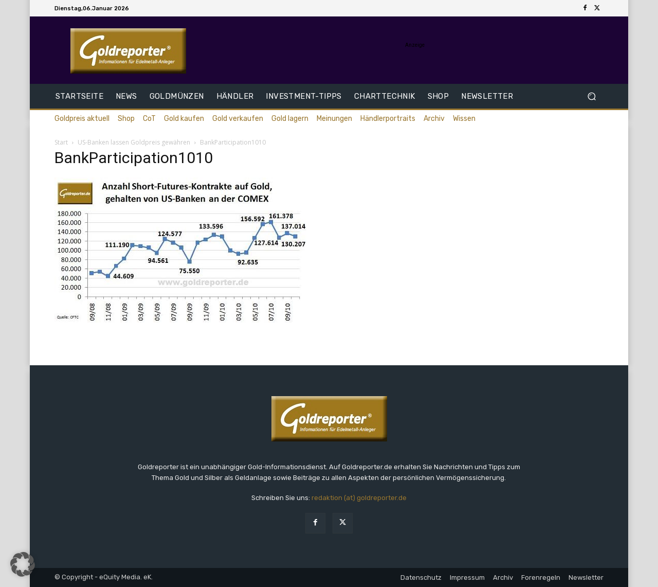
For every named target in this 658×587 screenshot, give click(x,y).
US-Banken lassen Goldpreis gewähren (134, 142)
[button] (591, 96)
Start (61, 142)
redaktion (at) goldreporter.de (359, 498)
